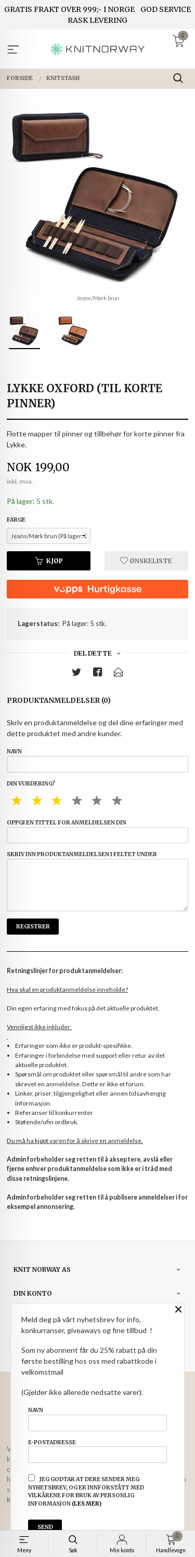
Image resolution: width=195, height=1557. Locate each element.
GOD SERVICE (165, 9)
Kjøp (49, 561)
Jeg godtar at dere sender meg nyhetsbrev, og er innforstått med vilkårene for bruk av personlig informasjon (86, 1490)
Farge (16, 519)
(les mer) (86, 1503)
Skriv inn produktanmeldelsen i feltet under (97, 881)
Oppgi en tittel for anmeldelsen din (97, 831)
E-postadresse (97, 1451)
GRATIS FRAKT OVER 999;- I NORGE (69, 9)
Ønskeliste (146, 561)
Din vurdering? (31, 783)
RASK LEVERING (97, 20)
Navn (97, 760)
